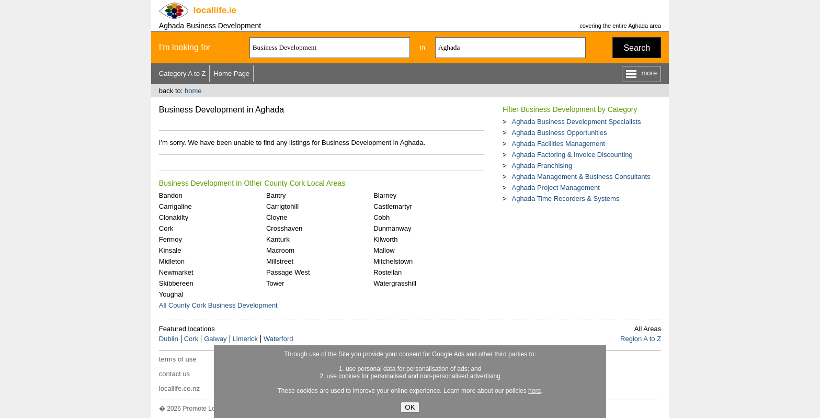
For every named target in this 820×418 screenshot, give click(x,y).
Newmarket (176, 272)
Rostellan (387, 272)
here (534, 390)
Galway (215, 339)
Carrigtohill (282, 206)
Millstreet (279, 261)
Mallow (383, 250)
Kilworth (385, 239)
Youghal (171, 294)
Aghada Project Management (555, 187)
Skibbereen (176, 283)
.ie (214, 10)
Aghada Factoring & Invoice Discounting (571, 155)
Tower (275, 283)
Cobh (381, 217)
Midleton (172, 261)
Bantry (276, 195)
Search (636, 47)
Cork (166, 228)
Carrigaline (175, 206)
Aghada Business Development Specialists (576, 122)
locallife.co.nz (179, 388)
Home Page (231, 73)
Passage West (288, 272)
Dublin (168, 339)
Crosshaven (284, 228)
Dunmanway (392, 228)
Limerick (245, 339)
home (193, 91)
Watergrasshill (394, 283)
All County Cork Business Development (218, 305)
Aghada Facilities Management (558, 144)
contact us (174, 374)
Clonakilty (173, 217)
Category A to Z (182, 73)
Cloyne (276, 217)
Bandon (171, 195)
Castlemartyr (392, 206)
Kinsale (170, 250)
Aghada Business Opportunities (559, 133)
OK (410, 407)
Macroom (280, 250)
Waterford (278, 339)
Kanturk (278, 239)
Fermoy (170, 239)
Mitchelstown (393, 261)
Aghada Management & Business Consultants (580, 176)
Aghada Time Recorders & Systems (565, 198)
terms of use (178, 359)
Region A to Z (640, 339)
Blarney (384, 195)
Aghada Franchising (541, 166)
